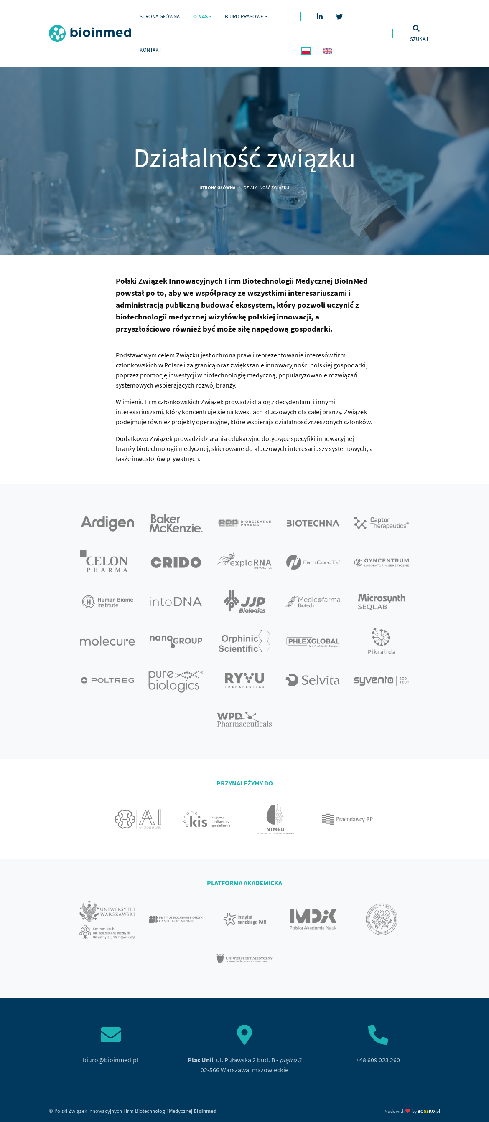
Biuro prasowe (244, 16)
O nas (200, 16)
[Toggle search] (418, 33)
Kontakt (151, 49)
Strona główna (160, 16)
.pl (429, 1111)
